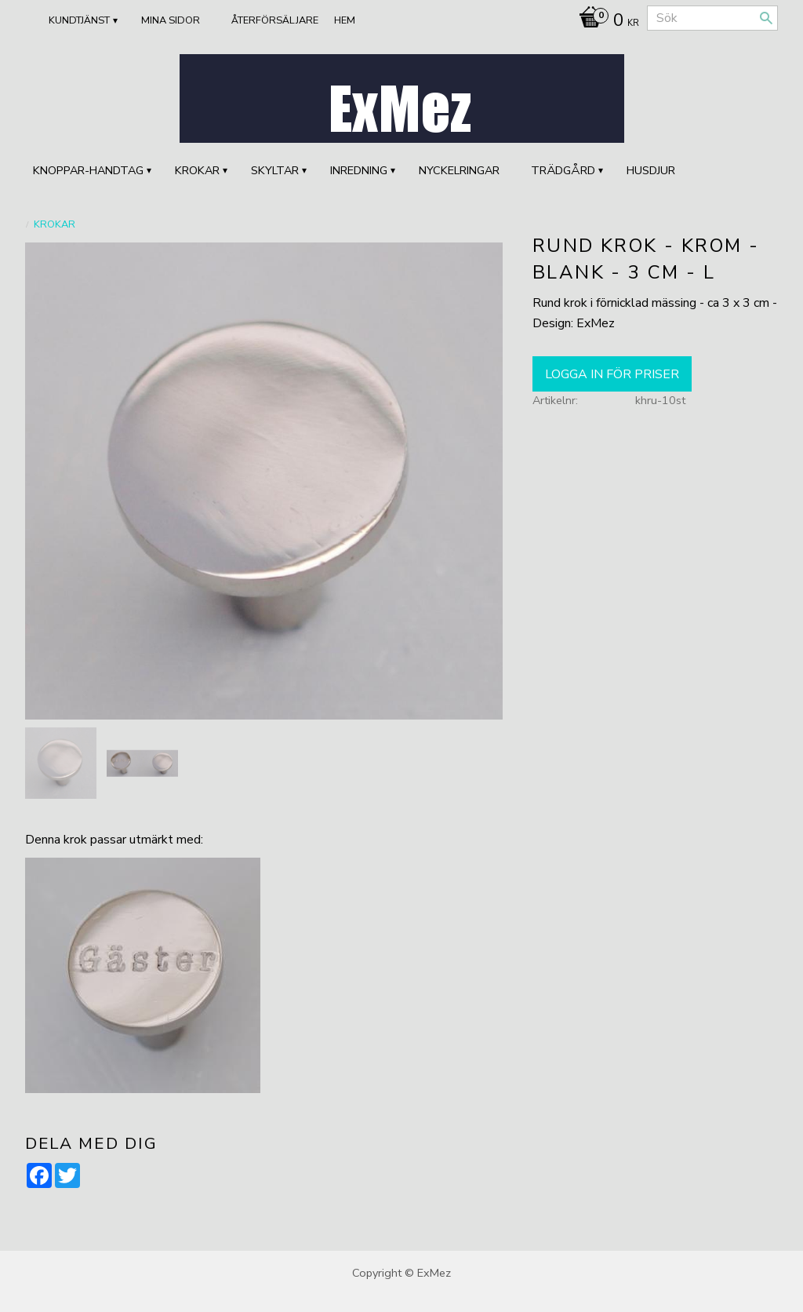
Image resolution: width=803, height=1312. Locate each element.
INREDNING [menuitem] (358, 170)
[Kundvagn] (605, 22)
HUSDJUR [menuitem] (651, 170)
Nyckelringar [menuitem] (459, 170)
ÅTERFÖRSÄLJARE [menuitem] (274, 20)
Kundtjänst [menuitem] (79, 20)
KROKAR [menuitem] (197, 170)
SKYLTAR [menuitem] (275, 170)
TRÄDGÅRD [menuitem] (563, 170)
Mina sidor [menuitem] (170, 20)
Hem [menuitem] (344, 20)
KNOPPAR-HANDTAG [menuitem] (88, 170)
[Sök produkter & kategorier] (712, 18)
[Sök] (766, 18)
